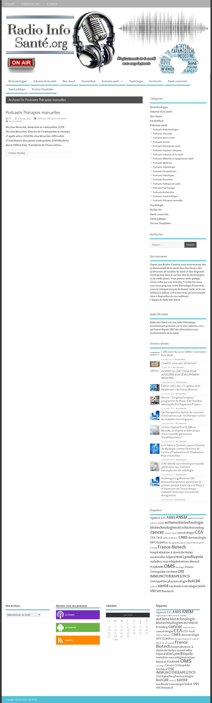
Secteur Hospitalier (43, 89)
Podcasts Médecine (162, 162)
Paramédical (88, 81)
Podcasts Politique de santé (166, 183)
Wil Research (165, 591)
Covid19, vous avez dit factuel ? (179, 363)
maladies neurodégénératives (169, 561)
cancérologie (185, 532)
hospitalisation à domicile (167, 552)
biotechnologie (190, 522)
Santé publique (17, 89)
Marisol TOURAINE (168, 661)
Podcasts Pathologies (163, 175)
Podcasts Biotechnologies (166, 129)
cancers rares (171, 533)
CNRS (183, 537)
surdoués (175, 586)
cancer (157, 532)
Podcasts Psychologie (164, 187)
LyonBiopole (193, 556)
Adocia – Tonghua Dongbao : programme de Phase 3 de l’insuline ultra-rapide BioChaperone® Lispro (181, 401)
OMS (169, 566)
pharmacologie (177, 581)
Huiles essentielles (180, 650)
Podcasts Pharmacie (163, 179)
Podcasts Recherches (163, 192)
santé (163, 585)
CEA (199, 532)
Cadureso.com (30, 4)
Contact (52, 4)
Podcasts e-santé (161, 142)
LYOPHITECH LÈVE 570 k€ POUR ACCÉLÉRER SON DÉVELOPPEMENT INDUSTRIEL (180, 374)
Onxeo (189, 567)
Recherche (155, 81)
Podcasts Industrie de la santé (168, 154)
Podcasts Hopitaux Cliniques (167, 150)
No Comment (15, 121)
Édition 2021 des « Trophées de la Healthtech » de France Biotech (180, 387)
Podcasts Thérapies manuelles (33, 112)
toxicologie (189, 586)
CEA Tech (156, 537)
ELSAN (160, 542)
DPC (153, 542)
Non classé (69, 81)
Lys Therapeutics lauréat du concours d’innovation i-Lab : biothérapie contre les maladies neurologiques (183, 415)
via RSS (64, 640)
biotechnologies (163, 527)
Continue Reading (16, 153)
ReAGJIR (194, 581)
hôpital (171, 557)
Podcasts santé (110, 81)
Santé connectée (177, 81)
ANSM (181, 517)
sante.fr (153, 586)
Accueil (9, 4)
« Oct (115, 639)
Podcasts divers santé (164, 137)
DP (10, 118)
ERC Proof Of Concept (165, 643)
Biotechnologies (18, 81)
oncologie (179, 567)
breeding (198, 527)
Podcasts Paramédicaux (164, 171)
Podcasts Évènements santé (166, 146)
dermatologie (197, 537)
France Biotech (172, 547)
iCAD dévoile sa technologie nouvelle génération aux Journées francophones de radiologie (182, 467)
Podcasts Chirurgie (162, 133)
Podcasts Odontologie (164, 167)
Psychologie (136, 81)
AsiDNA (161, 523)
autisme (171, 522)
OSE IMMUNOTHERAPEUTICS (170, 573)
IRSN (179, 557)
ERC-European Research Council (178, 543)
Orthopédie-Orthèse (163, 571)
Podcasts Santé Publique (165, 196)
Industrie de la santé (45, 81)
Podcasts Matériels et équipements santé (173, 158)
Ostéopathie (158, 581)
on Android (66, 627)
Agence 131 (158, 518)
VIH (153, 590)
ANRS (170, 517)
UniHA (201, 586)
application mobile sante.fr (167, 615)
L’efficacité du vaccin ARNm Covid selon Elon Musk (183, 353)
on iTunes (65, 614)
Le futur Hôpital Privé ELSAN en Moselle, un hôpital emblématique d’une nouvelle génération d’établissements (180, 432)
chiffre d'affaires (170, 538)
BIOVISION (185, 527)
